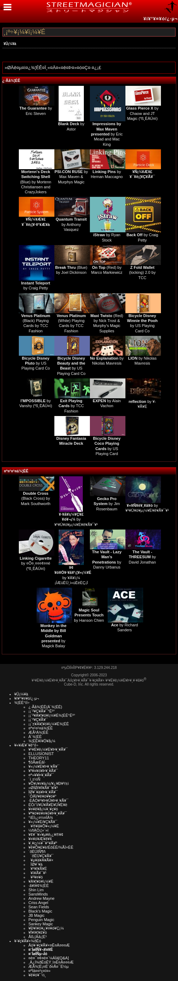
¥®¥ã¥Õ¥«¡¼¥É (43, 826)
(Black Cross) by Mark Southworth (35, 498)
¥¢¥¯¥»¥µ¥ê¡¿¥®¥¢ (45, 834)
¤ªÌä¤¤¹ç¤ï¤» (39, 971)
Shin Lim (36, 890)
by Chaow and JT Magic (142, 113)
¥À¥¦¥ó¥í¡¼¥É (40, 881)
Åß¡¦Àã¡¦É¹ (37, 937)
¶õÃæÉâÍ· (37, 762)
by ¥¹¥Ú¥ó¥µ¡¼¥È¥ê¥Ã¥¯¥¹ (76, 519)
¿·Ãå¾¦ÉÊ (11, 80)
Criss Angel (38, 902)
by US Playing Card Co (35, 363)
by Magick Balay (53, 635)
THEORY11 (38, 758)
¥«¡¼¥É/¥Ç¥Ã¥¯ (42, 822)
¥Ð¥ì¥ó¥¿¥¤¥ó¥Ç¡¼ (46, 928)
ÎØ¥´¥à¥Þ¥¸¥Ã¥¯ (43, 792)
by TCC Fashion (71, 406)
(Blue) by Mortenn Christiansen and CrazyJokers (35, 182)
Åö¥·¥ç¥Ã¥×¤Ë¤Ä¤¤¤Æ (49, 945)
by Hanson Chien (89, 615)
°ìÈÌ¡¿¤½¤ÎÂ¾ (40, 817)
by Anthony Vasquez (71, 224)
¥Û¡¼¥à (10, 44)
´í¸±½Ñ (34, 779)
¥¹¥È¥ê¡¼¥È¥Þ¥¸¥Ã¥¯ (48, 749)
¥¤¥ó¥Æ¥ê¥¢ (40, 839)
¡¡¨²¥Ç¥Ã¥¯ (38, 719)
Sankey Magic (40, 924)
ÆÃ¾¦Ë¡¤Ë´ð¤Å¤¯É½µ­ (48, 966)
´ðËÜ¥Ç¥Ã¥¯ (41, 856)
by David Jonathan (142, 557)
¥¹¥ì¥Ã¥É (37, 868)
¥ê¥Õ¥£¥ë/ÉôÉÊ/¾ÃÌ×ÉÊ (50, 847)
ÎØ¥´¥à (35, 864)
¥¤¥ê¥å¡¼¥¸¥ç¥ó (43, 809)
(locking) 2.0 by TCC (142, 272)
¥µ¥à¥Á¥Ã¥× (40, 860)
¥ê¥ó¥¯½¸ (37, 975)
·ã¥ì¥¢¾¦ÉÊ (38, 885)
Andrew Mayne (41, 898)
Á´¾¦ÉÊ (35, 737)
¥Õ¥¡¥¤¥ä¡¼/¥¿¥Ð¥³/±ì (48, 783)
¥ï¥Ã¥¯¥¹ (37, 873)
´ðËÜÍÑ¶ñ (36, 851)
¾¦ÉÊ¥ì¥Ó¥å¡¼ (41, 741)
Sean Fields (38, 907)
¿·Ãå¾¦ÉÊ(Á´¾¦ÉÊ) (45, 707)
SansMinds (38, 894)
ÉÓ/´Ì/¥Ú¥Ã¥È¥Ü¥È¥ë (47, 805)
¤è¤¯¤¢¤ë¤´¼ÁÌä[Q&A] (48, 958)
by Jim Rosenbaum (107, 504)
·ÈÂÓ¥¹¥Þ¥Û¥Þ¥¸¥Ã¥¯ (48, 800)
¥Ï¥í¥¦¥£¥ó (37, 932)
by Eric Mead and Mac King (107, 134)
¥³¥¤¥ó (35, 877)
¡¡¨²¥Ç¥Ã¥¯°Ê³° (41, 711)
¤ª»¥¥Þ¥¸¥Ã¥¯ (41, 775)
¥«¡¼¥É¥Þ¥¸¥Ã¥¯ (43, 766)
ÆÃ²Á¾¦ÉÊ (38, 732)
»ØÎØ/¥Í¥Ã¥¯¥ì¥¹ (43, 788)
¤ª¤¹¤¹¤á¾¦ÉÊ (16, 471)
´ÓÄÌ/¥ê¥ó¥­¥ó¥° (42, 796)
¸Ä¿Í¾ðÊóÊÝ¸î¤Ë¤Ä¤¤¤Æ (51, 962)
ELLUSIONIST (41, 754)
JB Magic (36, 915)
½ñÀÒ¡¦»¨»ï (38, 830)
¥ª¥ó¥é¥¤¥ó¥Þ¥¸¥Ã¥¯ (47, 813)
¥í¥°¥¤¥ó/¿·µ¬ (161, 18)
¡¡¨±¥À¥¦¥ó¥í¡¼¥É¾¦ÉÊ (48, 724)
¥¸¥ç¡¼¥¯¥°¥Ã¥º (42, 843)
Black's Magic (40, 911)
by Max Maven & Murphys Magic (71, 177)
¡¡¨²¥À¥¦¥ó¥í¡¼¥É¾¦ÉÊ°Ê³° (51, 715)
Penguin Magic (41, 920)
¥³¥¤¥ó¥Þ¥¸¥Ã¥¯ (43, 771)
